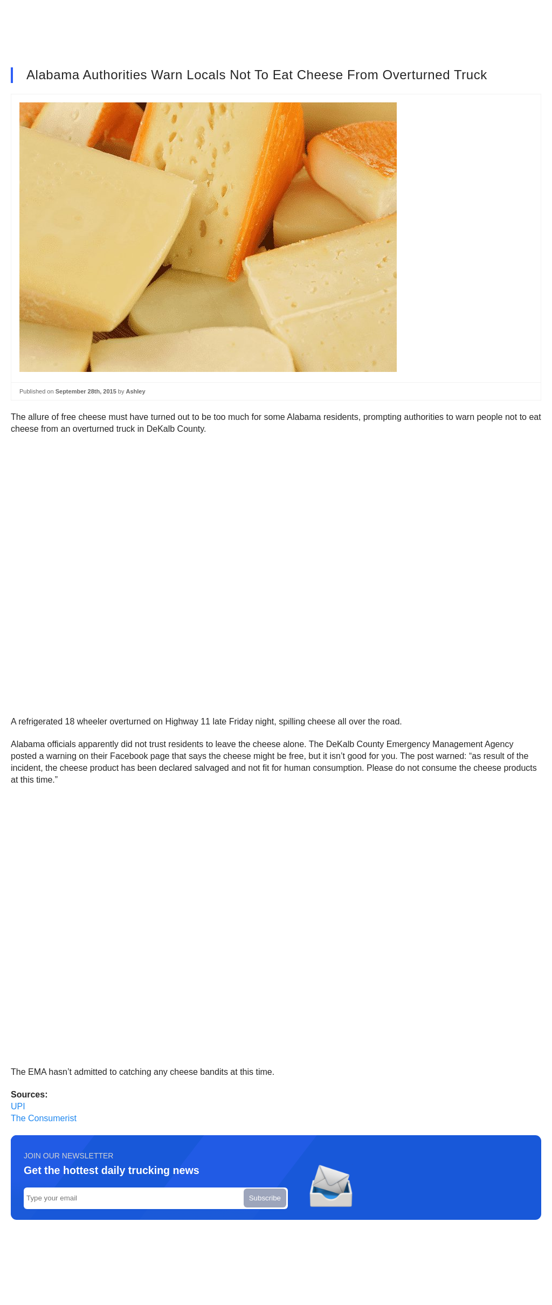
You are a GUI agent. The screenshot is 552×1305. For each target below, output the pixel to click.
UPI (18, 1106)
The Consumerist (44, 1118)
